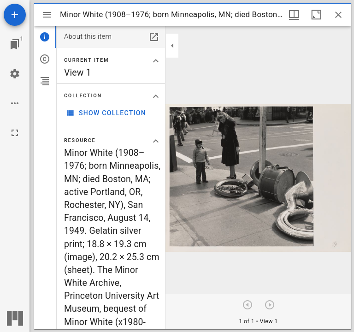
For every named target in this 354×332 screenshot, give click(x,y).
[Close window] (338, 15)
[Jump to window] (15, 44)
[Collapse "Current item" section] (155, 60)
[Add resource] (15, 15)
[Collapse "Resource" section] (155, 141)
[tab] (45, 37)
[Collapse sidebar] (172, 45)
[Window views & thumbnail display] (294, 15)
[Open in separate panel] (154, 37)
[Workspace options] (15, 103)
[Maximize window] (316, 15)
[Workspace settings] (15, 74)
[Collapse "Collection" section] (155, 96)
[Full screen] (15, 133)
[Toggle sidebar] (47, 15)
